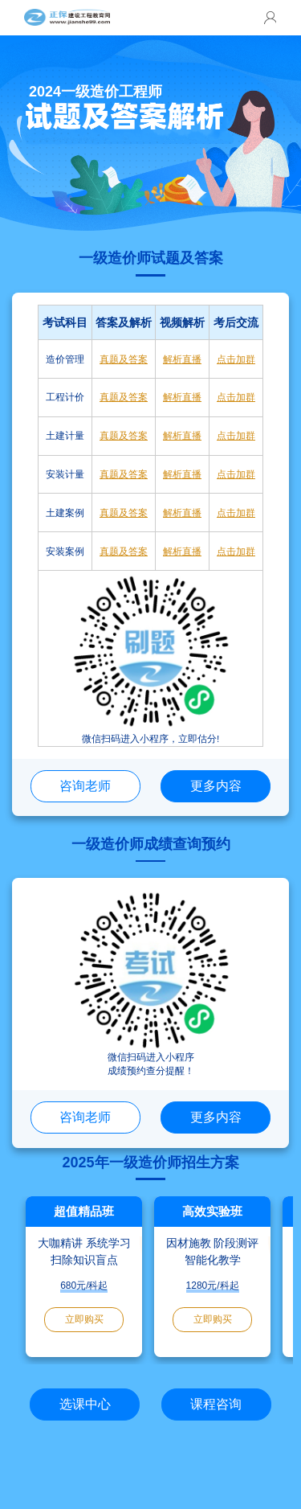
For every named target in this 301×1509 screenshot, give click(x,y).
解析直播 (182, 359)
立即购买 (84, 1319)
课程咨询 (216, 1403)
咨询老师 (85, 785)
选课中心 (85, 1403)
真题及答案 (124, 359)
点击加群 (236, 359)
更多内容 (216, 785)
